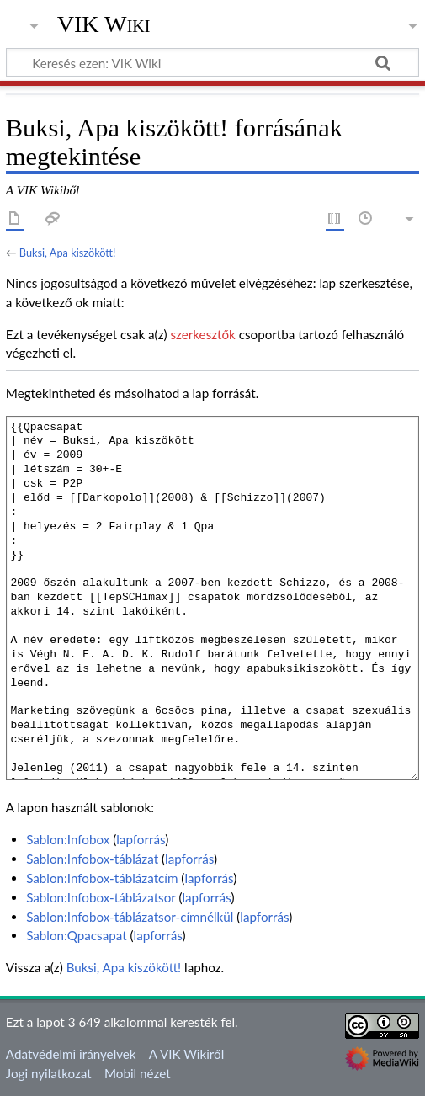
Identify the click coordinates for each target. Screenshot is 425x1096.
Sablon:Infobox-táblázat (92, 858)
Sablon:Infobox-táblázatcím (102, 878)
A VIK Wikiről (186, 1053)
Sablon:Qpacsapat (76, 935)
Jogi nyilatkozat (49, 1073)
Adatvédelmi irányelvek (71, 1053)
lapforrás (140, 839)
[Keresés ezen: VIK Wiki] (212, 62)
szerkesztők (202, 334)
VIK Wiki (104, 24)
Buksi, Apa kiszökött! (67, 252)
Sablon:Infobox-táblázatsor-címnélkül (129, 916)
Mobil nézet (137, 1073)
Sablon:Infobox (67, 839)
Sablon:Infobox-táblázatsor (100, 897)
